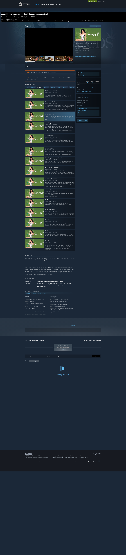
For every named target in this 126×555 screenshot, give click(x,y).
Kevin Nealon (51, 284)
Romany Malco (58, 286)
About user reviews (87, 341)
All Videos (27, 25)
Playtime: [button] (62, 362)
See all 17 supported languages (84, 92)
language (103, 1)
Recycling (73, 544)
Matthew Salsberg (58, 282)
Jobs (37, 544)
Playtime (64, 357)
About (52, 4)
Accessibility (60, 540)
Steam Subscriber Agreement (71, 540)
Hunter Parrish (41, 286)
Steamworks (44, 544)
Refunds (81, 540)
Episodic (84, 57)
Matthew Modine (67, 286)
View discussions (82, 113)
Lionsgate (85, 53)
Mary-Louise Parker (42, 284)
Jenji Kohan (40, 282)
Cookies (86, 540)
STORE (37, 4)
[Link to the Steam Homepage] (26, 5)
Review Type (29, 357)
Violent (92, 57)
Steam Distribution (55, 544)
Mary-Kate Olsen (41, 287)
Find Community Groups (83, 115)
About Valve (29, 544)
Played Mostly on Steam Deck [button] (73, 362)
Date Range (56, 357)
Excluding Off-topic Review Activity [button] (49, 362)
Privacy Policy (48, 540)
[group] (63, 362)
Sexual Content (78, 57)
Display (71, 357)
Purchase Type (38, 357)
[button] (30, 60)
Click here (69, 79)
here (50, 331)
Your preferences (97, 341)
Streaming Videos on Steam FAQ (47, 261)
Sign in (28, 67)
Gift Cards (82, 544)
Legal (54, 540)
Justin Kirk (68, 284)
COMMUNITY (45, 4)
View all (73, 326)
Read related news (82, 111)
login (99, 1)
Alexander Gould (49, 286)
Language (48, 357)
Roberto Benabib (48, 282)
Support (66, 544)
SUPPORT (58, 4)
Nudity (88, 57)
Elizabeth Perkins (60, 284)
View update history (82, 109)
